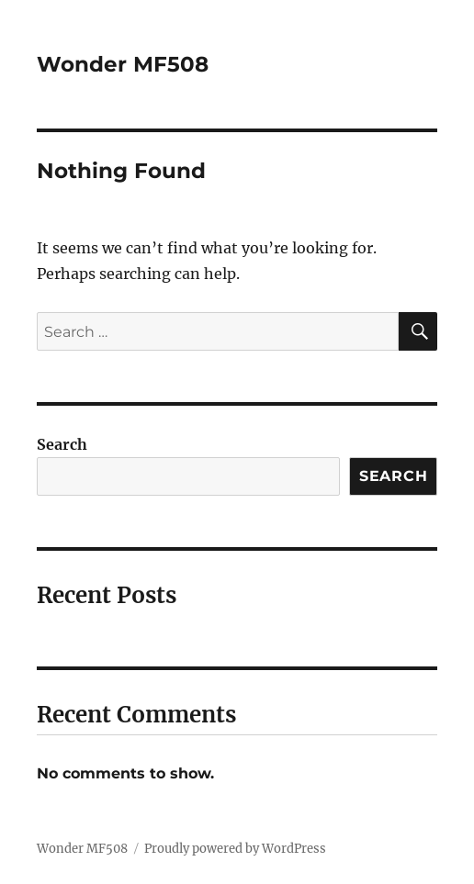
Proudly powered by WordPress (235, 848)
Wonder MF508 (123, 64)
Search (62, 444)
